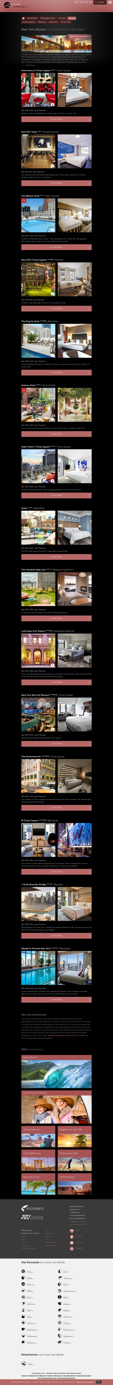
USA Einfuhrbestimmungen (67, 1378)
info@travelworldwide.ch (78, 1221)
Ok (99, 1382)
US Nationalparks (69, 1375)
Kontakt (24, 1236)
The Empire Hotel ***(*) (40, 321)
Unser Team (25, 1245)
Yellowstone (58, 1375)
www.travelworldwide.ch (78, 1224)
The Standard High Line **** (47, 570)
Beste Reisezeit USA (83, 1375)
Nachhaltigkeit (50, 1245)
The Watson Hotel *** (40, 196)
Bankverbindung (51, 1242)
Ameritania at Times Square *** (45, 71)
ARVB (47, 1230)
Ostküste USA (32, 1375)
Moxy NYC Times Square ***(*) (42, 260)
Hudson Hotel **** (38, 385)
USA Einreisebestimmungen (46, 1378)
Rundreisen (32, 18)
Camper (62, 18)
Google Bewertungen (28, 1248)
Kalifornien (42, 1375)
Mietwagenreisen (48, 18)
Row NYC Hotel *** (40, 132)
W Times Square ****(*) (39, 821)
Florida (49, 1375)
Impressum (49, 1236)
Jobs (47, 1239)
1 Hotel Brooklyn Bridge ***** (42, 885)
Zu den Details (70, 119)
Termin (23, 1239)
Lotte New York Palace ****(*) (47, 631)
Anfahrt (23, 1242)
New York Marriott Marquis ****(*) (47, 695)
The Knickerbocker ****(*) (42, 757)
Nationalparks (29, 22)
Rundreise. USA (56, 1030)
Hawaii (24, 1375)
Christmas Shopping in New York (61, 1035)
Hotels (72, 18)
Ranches (42, 22)
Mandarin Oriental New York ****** (46, 948)
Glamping (53, 22)
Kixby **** (33, 508)
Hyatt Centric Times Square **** (46, 447)
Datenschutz (50, 1233)
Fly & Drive (65, 22)
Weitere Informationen (85, 1382)
